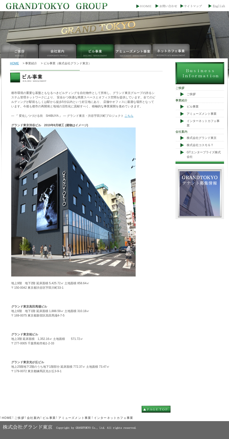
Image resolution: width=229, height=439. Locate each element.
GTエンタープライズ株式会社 (204, 155)
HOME (145, 7)
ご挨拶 (20, 50)
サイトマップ (192, 7)
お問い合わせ (169, 7)
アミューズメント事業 (133, 50)
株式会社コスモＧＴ (200, 145)
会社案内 (58, 50)
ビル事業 (95, 50)
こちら (128, 116)
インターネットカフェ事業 (171, 50)
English (216, 7)
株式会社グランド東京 (202, 138)
